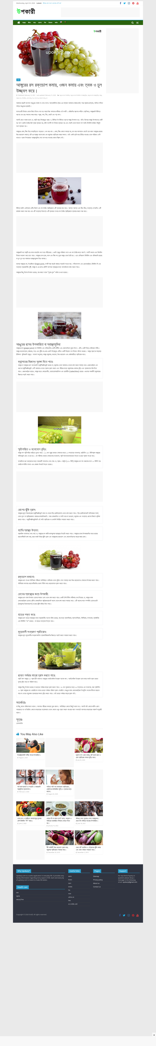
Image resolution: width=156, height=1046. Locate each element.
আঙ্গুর (100, 95)
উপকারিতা (24, 98)
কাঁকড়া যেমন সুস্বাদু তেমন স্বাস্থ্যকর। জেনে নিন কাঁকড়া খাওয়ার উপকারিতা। (87, 833)
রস (46, 98)
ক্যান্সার (18, 918)
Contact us (97, 909)
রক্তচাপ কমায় (42, 98)
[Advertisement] (100, 12)
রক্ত (17, 914)
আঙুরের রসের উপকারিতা (64, 95)
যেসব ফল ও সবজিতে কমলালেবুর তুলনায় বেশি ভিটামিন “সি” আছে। (29, 819)
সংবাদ (69, 915)
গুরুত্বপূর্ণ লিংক (20, 921)
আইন (56, 22)
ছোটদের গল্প (71, 919)
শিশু (45, 22)
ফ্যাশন (39, 22)
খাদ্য (34, 22)
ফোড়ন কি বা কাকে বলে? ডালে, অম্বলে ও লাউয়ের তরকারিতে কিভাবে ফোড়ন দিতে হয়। (59, 834)
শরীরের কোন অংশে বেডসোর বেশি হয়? (52, 3)
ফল (33, 98)
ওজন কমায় (29, 98)
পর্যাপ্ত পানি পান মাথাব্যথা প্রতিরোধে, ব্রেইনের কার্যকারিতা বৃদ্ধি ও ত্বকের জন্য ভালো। (59, 789)
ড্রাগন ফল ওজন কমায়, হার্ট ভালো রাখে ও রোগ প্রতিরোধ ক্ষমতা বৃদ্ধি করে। (88, 756)
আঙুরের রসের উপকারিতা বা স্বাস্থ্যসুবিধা (78, 95)
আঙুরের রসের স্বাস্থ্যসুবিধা (93, 95)
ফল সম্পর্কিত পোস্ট (72, 926)
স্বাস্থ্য (24, 22)
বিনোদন (50, 22)
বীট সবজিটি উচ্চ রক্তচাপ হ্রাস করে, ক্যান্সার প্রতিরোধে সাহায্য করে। (57, 875)
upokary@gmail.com (130, 904)
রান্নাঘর (70, 909)
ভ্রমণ (69, 905)
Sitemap (96, 898)
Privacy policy (98, 902)
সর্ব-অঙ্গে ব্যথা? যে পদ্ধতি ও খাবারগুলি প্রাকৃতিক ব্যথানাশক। (29, 788)
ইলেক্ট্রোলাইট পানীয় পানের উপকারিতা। (29, 755)
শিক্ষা (69, 922)
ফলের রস (36, 98)
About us (96, 905)
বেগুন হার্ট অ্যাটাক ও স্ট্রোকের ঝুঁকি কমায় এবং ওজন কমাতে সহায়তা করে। (88, 875)
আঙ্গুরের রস (18, 98)
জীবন (29, 22)
